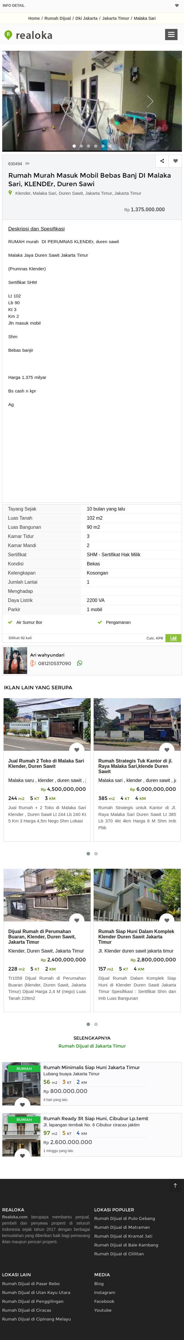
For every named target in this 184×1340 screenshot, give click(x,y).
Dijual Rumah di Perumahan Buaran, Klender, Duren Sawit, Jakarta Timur (42, 937)
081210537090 (50, 663)
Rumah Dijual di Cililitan (119, 1253)
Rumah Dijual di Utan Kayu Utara (36, 1292)
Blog (99, 1283)
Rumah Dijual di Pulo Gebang (124, 1218)
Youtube (103, 1310)
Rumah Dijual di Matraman (122, 1227)
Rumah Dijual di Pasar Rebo (31, 1283)
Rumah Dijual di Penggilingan (32, 1301)
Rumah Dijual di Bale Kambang (126, 1245)
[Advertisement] (92, 452)
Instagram (104, 1292)
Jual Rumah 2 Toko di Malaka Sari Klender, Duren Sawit (46, 763)
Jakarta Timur (115, 18)
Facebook (104, 1301)
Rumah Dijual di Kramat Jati (123, 1236)
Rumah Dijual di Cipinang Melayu (36, 1319)
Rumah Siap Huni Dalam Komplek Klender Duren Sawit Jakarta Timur (136, 937)
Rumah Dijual (57, 18)
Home (34, 18)
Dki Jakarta (87, 18)
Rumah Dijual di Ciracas (26, 1310)
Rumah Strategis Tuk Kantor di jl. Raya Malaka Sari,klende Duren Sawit (135, 766)
